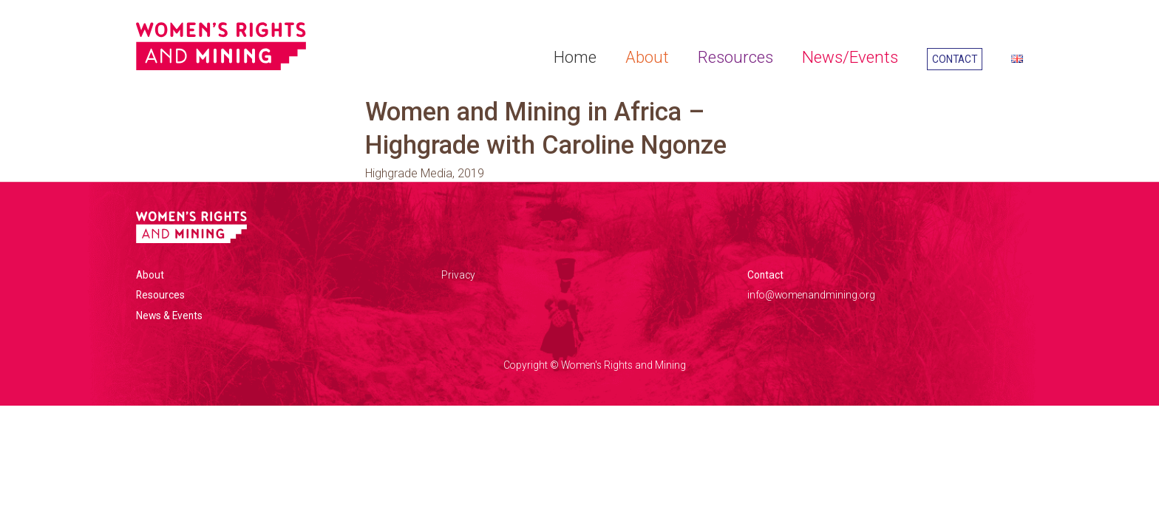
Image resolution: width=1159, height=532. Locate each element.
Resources (735, 56)
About (647, 56)
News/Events (850, 56)
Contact (954, 59)
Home (575, 56)
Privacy (458, 275)
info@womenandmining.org (811, 295)
